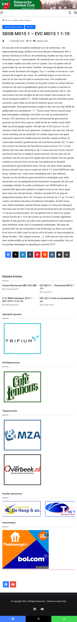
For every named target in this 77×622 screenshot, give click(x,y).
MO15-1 (30, 27)
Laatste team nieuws (21, 20)
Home (6, 20)
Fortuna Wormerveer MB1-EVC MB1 (19, 285)
